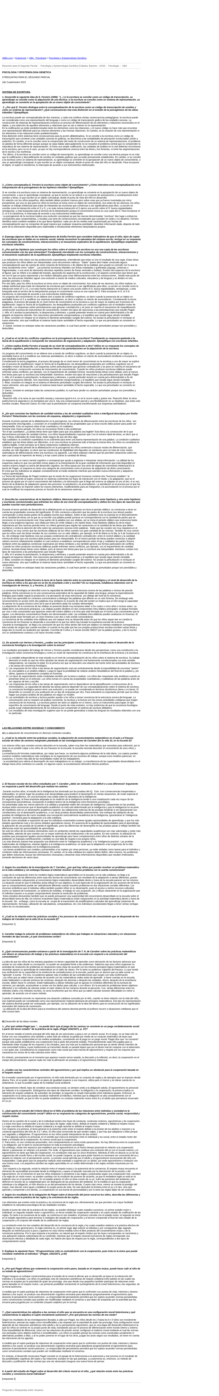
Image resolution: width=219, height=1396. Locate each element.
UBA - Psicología (37, 58)
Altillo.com (7, 58)
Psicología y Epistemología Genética (67, 58)
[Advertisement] (71, 27)
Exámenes (20, 58)
